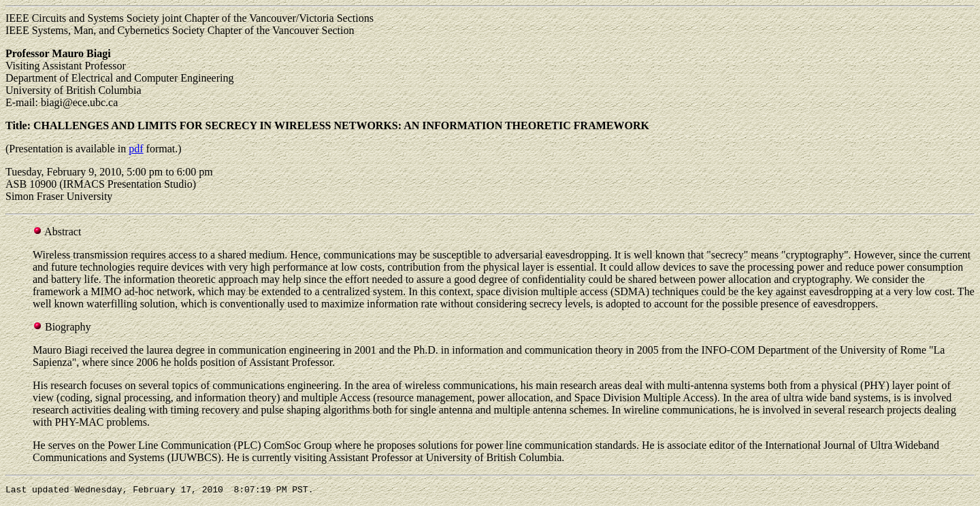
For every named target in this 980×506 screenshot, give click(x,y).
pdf (136, 148)
